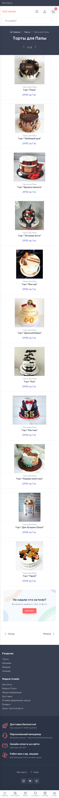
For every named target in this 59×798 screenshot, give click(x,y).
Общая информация (12, 692)
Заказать (29, 611)
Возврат (6, 704)
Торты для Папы (30, 87)
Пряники (6, 667)
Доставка (7, 696)
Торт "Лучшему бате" (29, 236)
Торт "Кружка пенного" (29, 187)
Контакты (7, 3)
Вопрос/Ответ (9, 688)
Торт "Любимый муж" (29, 138)
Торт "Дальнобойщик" (29, 333)
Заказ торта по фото (12, 708)
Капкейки (6, 663)
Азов (34, 772)
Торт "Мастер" (29, 284)
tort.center (9, 11)
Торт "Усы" (29, 381)
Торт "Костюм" (29, 430)
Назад (9, 633)
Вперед (49, 633)
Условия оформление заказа (16, 700)
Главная (15, 32)
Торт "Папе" (29, 90)
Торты (5, 659)
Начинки (6, 671)
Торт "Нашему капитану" (29, 479)
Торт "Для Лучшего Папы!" (29, 527)
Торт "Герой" (29, 576)
